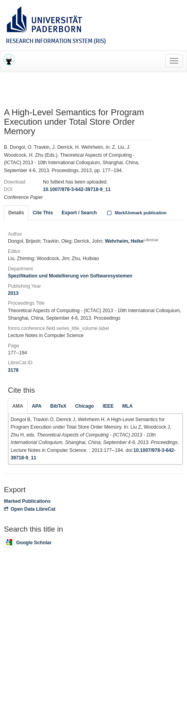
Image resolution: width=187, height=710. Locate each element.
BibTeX (58, 406)
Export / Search (78, 212)
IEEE (108, 406)
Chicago (84, 406)
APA (37, 406)
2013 (13, 293)
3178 (13, 370)
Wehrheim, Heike (131, 241)
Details (16, 212)
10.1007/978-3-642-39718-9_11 (77, 189)
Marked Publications (27, 501)
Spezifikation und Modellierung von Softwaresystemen (70, 276)
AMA (17, 406)
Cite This (43, 212)
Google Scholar (28, 542)
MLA (127, 406)
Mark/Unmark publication (136, 212)
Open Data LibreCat (30, 509)
